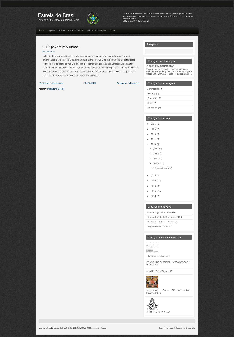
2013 (153, 196)
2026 (153, 124)
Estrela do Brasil (57, 15)
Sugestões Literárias (56, 30)
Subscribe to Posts (166, 328)
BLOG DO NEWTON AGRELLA (162, 221)
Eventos (151, 93)
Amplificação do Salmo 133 (159, 271)
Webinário (152, 107)
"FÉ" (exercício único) (60, 47)
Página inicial (90, 83)
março (157, 163)
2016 (153, 186)
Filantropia (152, 98)
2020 (153, 144)
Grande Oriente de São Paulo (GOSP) (165, 217)
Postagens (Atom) (55, 89)
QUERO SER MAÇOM (96, 30)
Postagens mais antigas (128, 83)
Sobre (112, 30)
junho (156, 153)
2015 (153, 191)
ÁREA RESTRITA (76, 30)
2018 (153, 181)
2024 (153, 134)
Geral (150, 103)
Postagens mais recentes (51, 83)
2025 (153, 129)
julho (156, 148)
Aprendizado (153, 89)
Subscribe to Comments (185, 328)
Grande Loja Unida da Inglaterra (162, 212)
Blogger (103, 328)
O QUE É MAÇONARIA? (160, 66)
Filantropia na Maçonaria (158, 256)
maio (156, 158)
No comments (48, 51)
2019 (153, 176)
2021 (153, 139)
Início (41, 30)
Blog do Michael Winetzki (159, 226)
